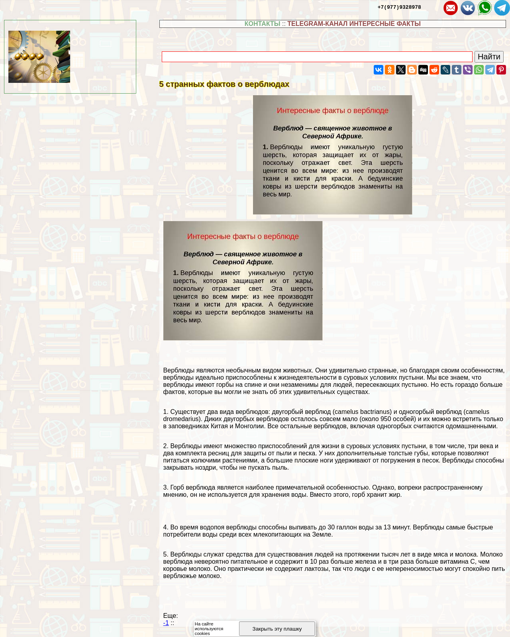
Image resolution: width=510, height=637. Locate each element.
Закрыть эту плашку (277, 629)
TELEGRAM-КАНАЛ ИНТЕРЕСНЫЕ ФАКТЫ (354, 23)
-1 (166, 622)
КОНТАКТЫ (262, 23)
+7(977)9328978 (399, 6)
